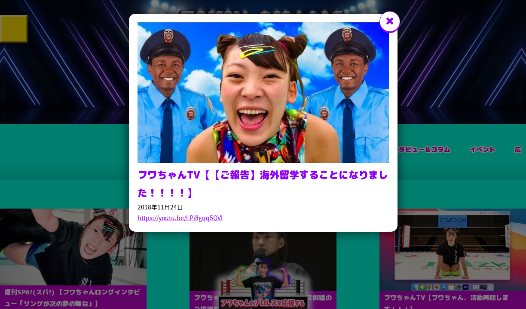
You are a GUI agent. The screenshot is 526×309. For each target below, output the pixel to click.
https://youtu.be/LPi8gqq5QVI (180, 217)
